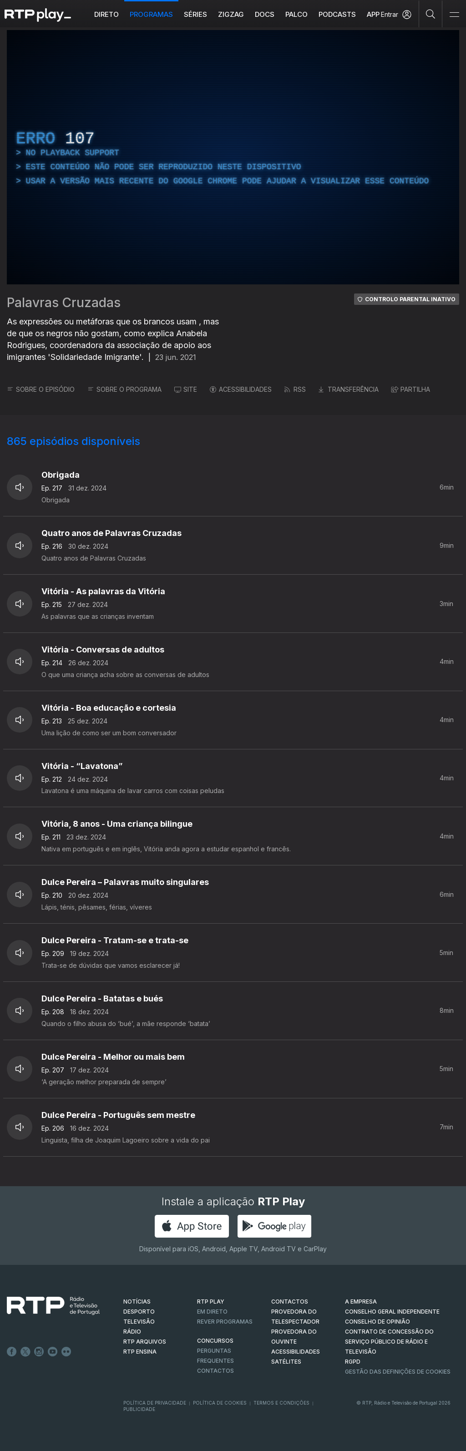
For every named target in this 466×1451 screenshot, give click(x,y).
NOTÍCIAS (137, 1301)
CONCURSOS (215, 1340)
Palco (296, 14)
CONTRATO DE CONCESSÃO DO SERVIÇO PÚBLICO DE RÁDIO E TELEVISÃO (389, 1341)
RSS (295, 389)
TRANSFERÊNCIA (349, 389)
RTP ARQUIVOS (144, 1341)
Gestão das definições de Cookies (398, 1371)
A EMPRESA (361, 1301)
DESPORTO (139, 1311)
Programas (151, 14)
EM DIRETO (212, 1311)
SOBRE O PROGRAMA (124, 389)
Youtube (53, 1352)
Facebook (12, 1352)
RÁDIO (132, 1331)
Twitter (25, 1352)
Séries (195, 14)
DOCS (264, 14)
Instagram (39, 1352)
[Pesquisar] (430, 13)
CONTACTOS (289, 1301)
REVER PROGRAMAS (225, 1321)
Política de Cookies (220, 1402)
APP (373, 14)
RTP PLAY (210, 1301)
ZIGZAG (231, 14)
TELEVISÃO (139, 1321)
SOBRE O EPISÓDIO (41, 389)
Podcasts (337, 14)
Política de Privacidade (154, 1402)
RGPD (352, 1361)
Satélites (286, 1361)
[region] (233, 157)
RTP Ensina (140, 1351)
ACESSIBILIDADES (241, 389)
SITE (185, 389)
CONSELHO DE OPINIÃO (377, 1321)
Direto (106, 14)
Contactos (215, 1370)
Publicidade (139, 1409)
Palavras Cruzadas (64, 302)
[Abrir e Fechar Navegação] (454, 15)
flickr (66, 1352)
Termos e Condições (281, 1402)
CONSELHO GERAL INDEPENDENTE (392, 1311)
